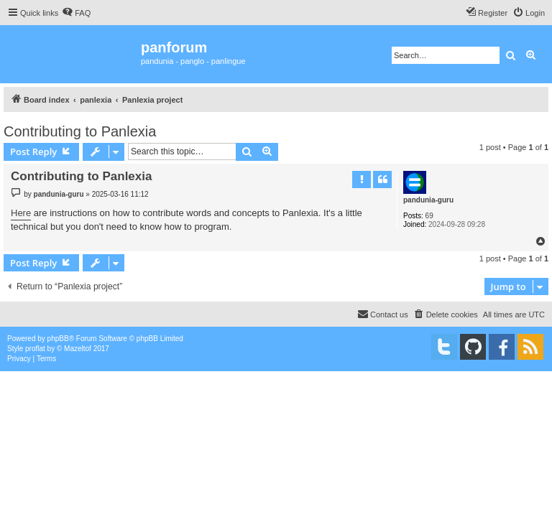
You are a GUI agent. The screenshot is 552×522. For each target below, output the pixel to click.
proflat (35, 349)
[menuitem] (76, 13)
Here (21, 213)
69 (429, 216)
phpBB (58, 338)
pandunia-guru (428, 200)
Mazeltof (77, 349)
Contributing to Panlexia (80, 131)
